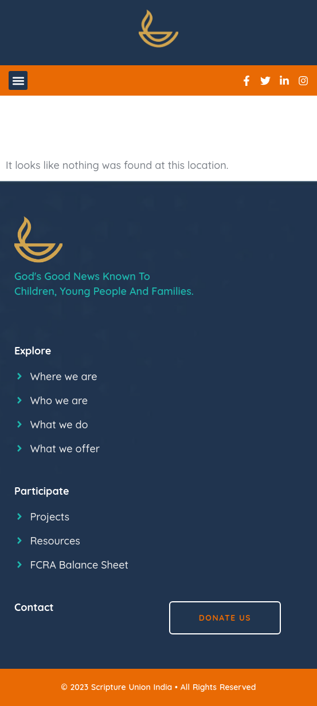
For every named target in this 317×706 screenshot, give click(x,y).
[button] (18, 80)
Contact (34, 607)
